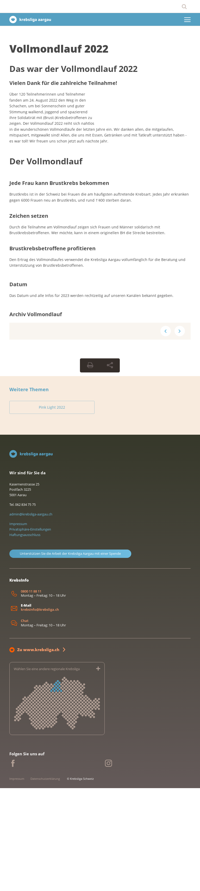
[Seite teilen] (110, 467)
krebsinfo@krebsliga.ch (40, 712)
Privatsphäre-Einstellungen (30, 632)
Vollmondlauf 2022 (58, 48)
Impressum (18, 627)
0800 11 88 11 (31, 694)
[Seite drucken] (90, 467)
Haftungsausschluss (24, 637)
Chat (24, 724)
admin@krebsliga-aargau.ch (30, 617)
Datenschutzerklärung (45, 881)
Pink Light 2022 (38, 509)
